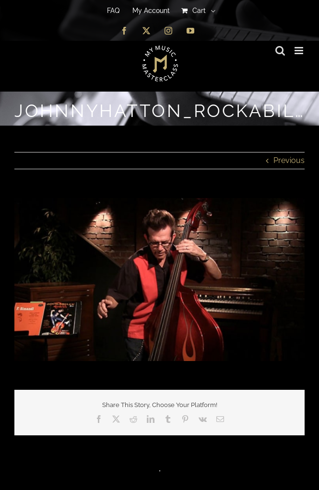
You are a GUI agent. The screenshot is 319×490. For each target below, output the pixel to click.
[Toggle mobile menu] (300, 51)
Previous (289, 160)
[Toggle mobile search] (280, 51)
